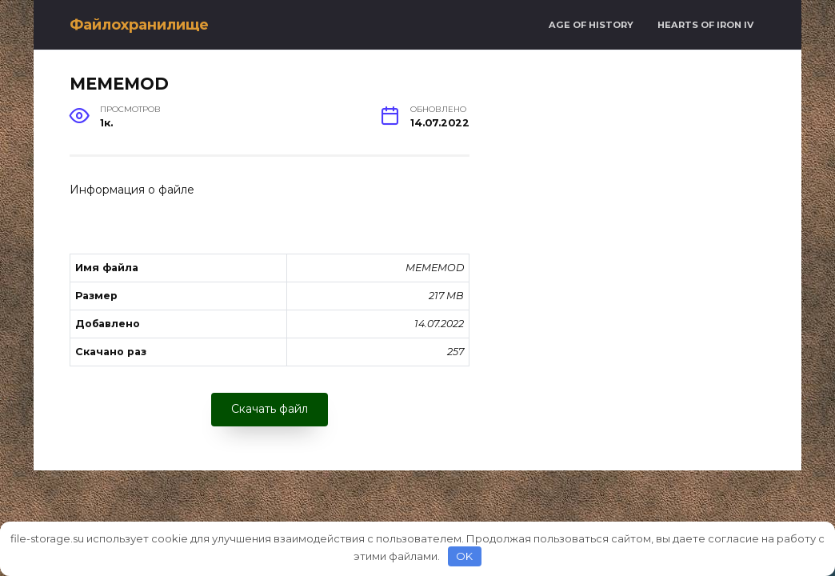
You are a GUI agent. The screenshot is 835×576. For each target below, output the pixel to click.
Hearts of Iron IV (705, 24)
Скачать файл (269, 409)
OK (464, 556)
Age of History (591, 24)
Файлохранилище (139, 25)
